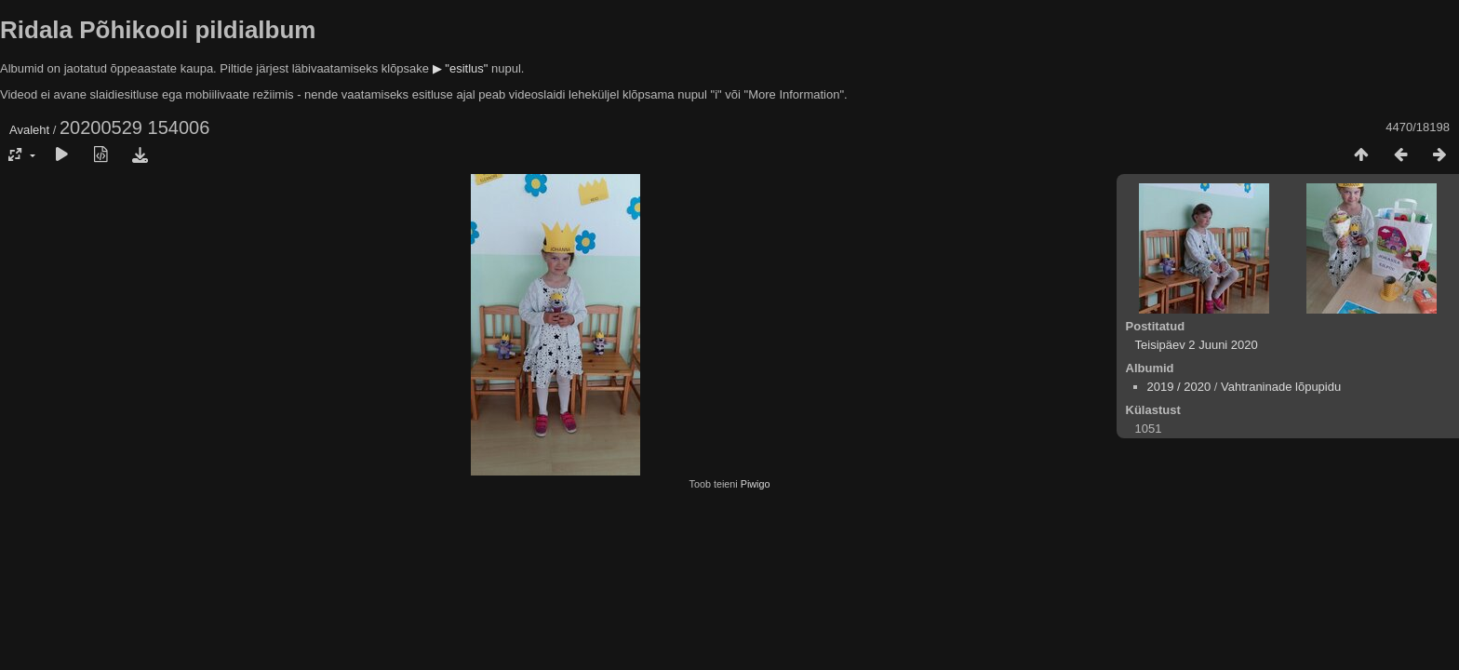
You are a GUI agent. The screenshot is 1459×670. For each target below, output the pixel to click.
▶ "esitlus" (461, 68)
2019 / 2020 (1179, 387)
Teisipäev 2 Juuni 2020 (1196, 345)
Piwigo (755, 483)
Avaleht (29, 130)
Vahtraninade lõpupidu (1281, 387)
